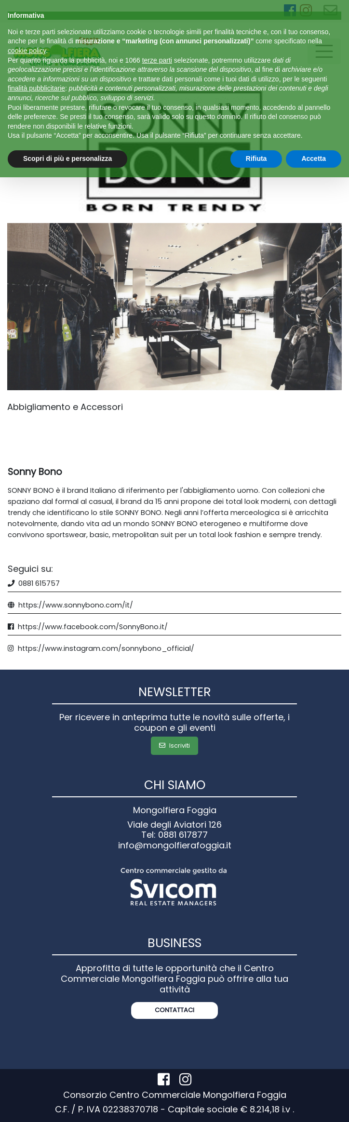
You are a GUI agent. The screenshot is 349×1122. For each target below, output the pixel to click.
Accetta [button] (313, 158)
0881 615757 (39, 583)
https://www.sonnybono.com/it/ (75, 605)
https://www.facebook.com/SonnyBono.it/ (93, 627)
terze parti (157, 60)
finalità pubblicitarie (36, 88)
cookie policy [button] (27, 50)
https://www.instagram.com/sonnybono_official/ (106, 648)
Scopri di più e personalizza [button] (67, 158)
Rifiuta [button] (256, 158)
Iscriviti (174, 745)
